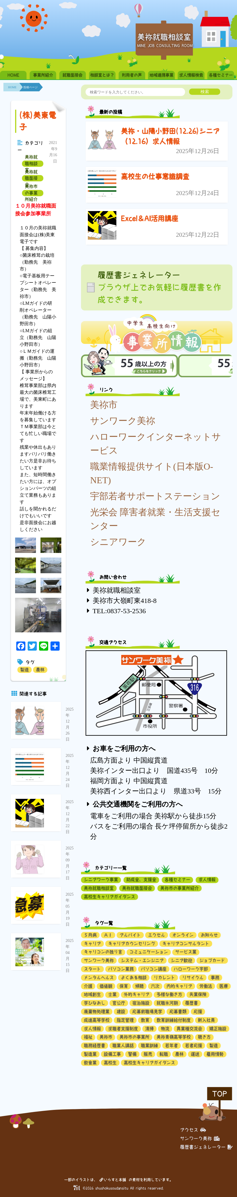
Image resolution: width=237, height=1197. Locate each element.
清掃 (149, 1028)
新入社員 (206, 1020)
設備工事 (112, 1054)
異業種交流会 (189, 1028)
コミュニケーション (148, 952)
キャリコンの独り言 (103, 952)
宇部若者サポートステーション (155, 496)
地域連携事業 (161, 75)
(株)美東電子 (37, 121)
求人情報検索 (191, 75)
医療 (223, 986)
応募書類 (178, 1011)
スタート (92, 969)
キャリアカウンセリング (131, 943)
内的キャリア (179, 986)
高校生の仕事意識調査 (155, 176)
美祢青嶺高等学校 (174, 1037)
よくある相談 (134, 977)
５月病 (90, 935)
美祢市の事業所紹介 (31, 193)
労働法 (205, 986)
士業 (112, 994)
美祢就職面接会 (31, 178)
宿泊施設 (140, 1003)
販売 (148, 1054)
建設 (121, 1011)
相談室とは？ (102, 75)
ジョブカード (212, 960)
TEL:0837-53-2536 (119, 611)
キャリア (92, 943)
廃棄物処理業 (97, 1011)
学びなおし (94, 1003)
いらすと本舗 (113, 1180)
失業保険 (197, 994)
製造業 (90, 1054)
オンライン (183, 935)
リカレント (164, 977)
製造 (24, 669)
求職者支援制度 (123, 1028)
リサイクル (193, 977)
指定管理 (125, 1020)
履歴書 (191, 1003)
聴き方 (204, 1037)
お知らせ (209, 935)
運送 (195, 1054)
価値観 (106, 986)
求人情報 (207, 879)
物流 (165, 1028)
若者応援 (193, 1045)
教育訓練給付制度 (174, 1020)
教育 (145, 1020)
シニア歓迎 (181, 960)
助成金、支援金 (141, 879)
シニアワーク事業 (101, 879)
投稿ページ (30, 87)
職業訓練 (149, 1045)
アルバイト (130, 935)
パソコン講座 (154, 969)
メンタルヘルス (99, 977)
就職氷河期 (167, 1003)
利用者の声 (132, 75)
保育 (123, 986)
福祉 (88, 1037)
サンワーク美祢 (122, 421)
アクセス (193, 1130)
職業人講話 (123, 1045)
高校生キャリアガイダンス (109, 897)
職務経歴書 (94, 1045)
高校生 (110, 1062)
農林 (40, 669)
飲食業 (90, 1062)
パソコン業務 (121, 969)
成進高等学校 (97, 1020)
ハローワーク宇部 (191, 969)
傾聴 (139, 986)
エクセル (156, 935)
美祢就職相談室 (31, 164)
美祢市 (104, 405)
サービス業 (186, 952)
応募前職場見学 (147, 1011)
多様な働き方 (169, 994)
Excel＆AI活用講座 (149, 218)
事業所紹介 (43, 75)
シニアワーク (118, 542)
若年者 (171, 1045)
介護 (88, 986)
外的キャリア (136, 994)
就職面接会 (72, 75)
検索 (204, 91)
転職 (163, 1054)
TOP (219, 1093)
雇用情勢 (215, 1054)
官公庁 (118, 1003)
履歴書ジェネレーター (206, 1147)
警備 (132, 1054)
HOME (13, 75)
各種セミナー (221, 75)
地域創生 (92, 994)
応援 (198, 1011)
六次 (155, 986)
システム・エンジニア (142, 960)
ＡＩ (108, 935)
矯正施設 (217, 1028)
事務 (215, 977)
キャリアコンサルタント (185, 943)
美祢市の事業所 (134, 1037)
